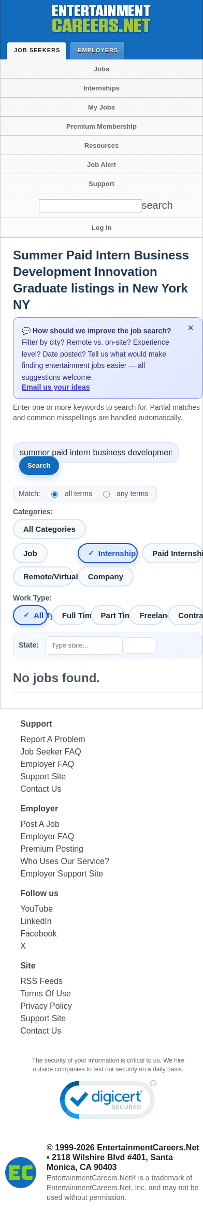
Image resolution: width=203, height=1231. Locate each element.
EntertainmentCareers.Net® (91, 1178)
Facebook (38, 933)
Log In (102, 228)
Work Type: (32, 598)
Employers (100, 50)
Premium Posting (51, 848)
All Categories (49, 529)
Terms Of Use (45, 993)
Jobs (101, 69)
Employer (39, 808)
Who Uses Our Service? (64, 861)
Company (105, 576)
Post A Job (40, 824)
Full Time (74, 615)
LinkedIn (36, 921)
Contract (190, 615)
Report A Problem (52, 739)
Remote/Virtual (48, 576)
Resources (101, 145)
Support (101, 184)
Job (30, 553)
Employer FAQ (47, 764)
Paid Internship (177, 553)
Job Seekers (39, 50)
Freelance (151, 615)
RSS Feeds (41, 981)
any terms (132, 493)
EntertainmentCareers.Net (148, 1147)
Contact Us (40, 788)
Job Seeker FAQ (50, 751)
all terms (78, 493)
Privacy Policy (46, 1006)
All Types (41, 615)
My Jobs (101, 107)
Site (27, 965)
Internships (101, 88)
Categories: (33, 511)
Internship (117, 553)
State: (29, 645)
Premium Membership (101, 126)
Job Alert (101, 164)
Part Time (113, 615)
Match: (29, 493)
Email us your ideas (56, 387)
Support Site (43, 776)
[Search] (151, 205)
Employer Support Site (61, 873)
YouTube (36, 908)
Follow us (39, 893)
